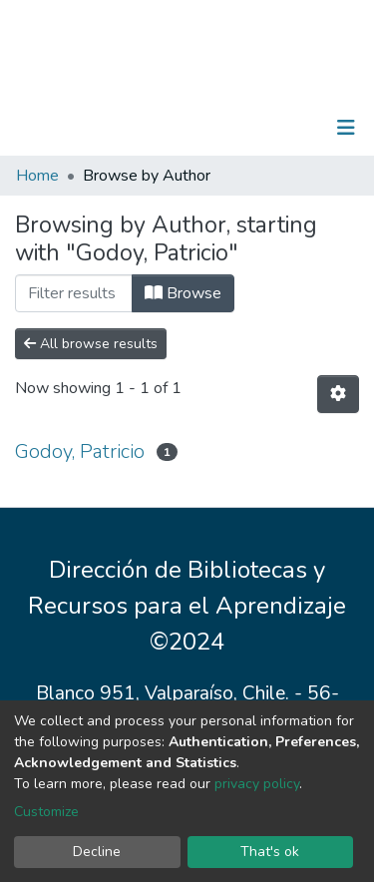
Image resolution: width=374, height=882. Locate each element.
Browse (183, 293)
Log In (283, 128)
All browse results (91, 343)
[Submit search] (242, 128)
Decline (97, 851)
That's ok (269, 851)
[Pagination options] (338, 394)
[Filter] (74, 293)
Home (37, 176)
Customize (46, 811)
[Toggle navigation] (346, 128)
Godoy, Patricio (80, 451)
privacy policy (256, 783)
